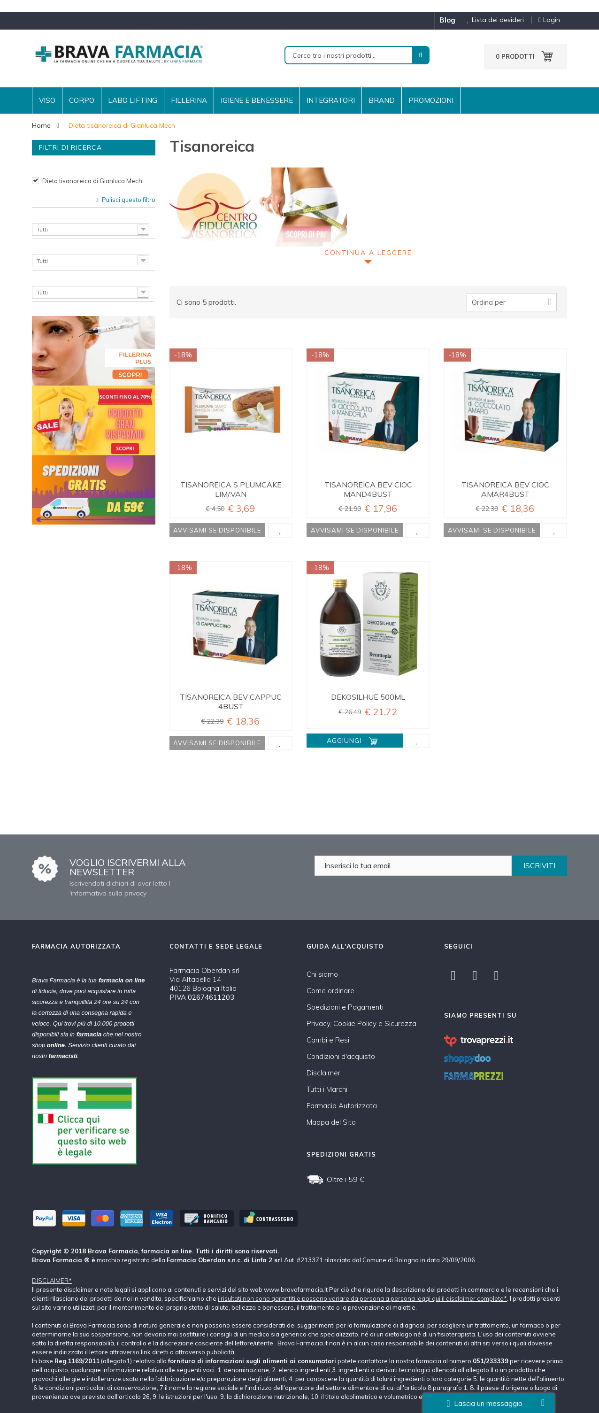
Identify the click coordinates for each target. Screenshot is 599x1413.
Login (549, 19)
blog (447, 19)
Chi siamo (322, 974)
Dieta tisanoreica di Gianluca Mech (92, 181)
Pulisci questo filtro (127, 199)
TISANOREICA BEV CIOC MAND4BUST (368, 489)
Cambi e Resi (328, 1039)
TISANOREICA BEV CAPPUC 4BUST (231, 701)
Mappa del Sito (331, 1122)
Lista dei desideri (492, 19)
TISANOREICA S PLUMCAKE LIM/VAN (231, 489)
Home (41, 125)
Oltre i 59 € (345, 1179)
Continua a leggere (368, 252)
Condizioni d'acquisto (341, 1056)
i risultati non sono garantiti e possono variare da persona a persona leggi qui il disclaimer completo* (362, 1298)
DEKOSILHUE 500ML (368, 697)
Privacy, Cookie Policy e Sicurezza (361, 1023)
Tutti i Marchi (327, 1089)
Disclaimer (323, 1072)
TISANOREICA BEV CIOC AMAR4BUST (505, 489)
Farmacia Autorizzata (342, 1105)
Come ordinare (330, 990)
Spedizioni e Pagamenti (345, 1007)
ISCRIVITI (539, 865)
